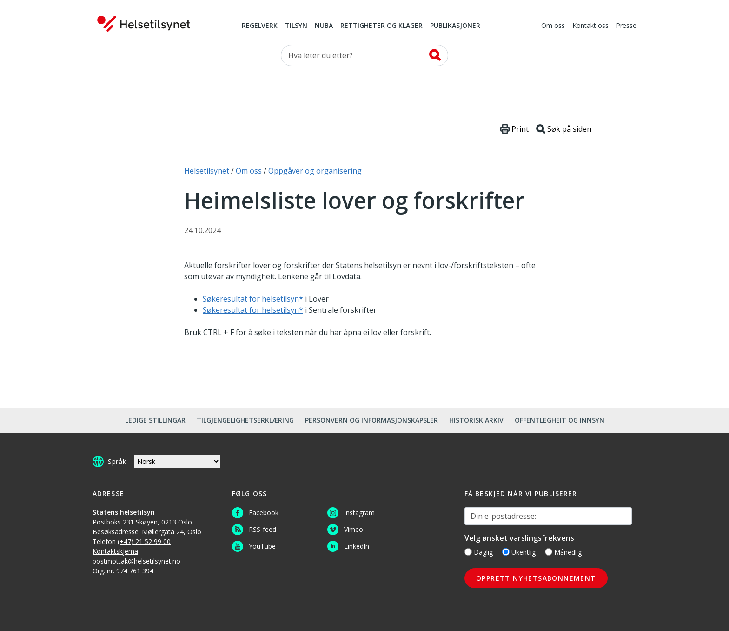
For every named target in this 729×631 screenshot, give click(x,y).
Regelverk (260, 26)
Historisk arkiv (476, 420)
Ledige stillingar (155, 420)
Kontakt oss (590, 26)
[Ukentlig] (506, 552)
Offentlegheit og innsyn (559, 420)
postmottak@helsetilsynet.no (136, 561)
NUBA (324, 26)
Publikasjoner (455, 26)
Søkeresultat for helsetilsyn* (253, 299)
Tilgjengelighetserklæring (245, 420)
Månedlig (563, 552)
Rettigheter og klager (381, 26)
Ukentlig (519, 552)
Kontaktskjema (115, 551)
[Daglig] (468, 552)
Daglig (478, 552)
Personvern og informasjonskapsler (371, 420)
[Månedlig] (548, 552)
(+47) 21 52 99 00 (144, 541)
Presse (626, 26)
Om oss (553, 26)
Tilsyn (296, 26)
